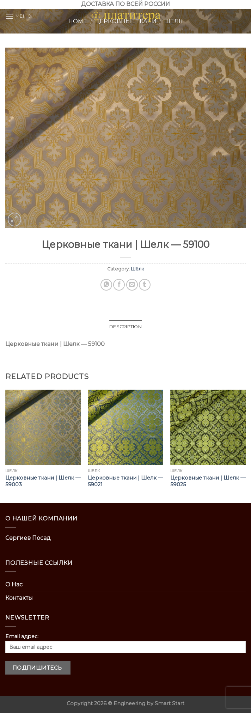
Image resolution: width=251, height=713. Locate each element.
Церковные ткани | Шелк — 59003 (42, 481)
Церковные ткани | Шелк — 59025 (207, 481)
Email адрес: (125, 643)
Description (125, 326)
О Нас (14, 584)
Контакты (19, 598)
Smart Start (169, 703)
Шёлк (137, 269)
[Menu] (18, 16)
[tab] (125, 327)
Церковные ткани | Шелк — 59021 (125, 481)
